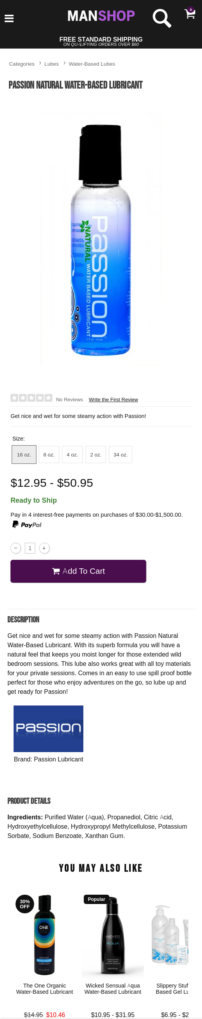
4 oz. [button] (72, 454)
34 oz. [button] (121, 454)
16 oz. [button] (24, 454)
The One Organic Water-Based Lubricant (44, 988)
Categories (22, 63)
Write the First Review (113, 399)
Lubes (52, 63)
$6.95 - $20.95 (181, 1015)
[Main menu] (9, 19)
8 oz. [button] (49, 454)
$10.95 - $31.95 (113, 1015)
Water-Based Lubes (92, 63)
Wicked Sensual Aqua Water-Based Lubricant (113, 988)
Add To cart (78, 570)
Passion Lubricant (58, 759)
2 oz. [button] (95, 454)
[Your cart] (189, 13)
